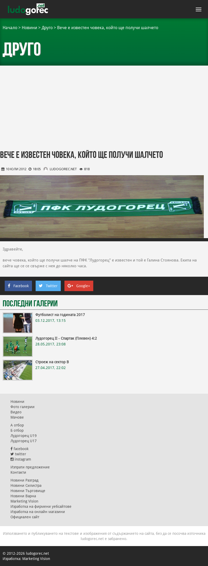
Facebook (18, 286)
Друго (47, 27)
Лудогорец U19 (23, 436)
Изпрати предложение (30, 467)
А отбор (17, 425)
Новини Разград (24, 480)
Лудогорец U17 (23, 441)
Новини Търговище (27, 491)
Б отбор (17, 430)
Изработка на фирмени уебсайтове (41, 506)
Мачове (17, 417)
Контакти (18, 472)
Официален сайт (24, 517)
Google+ (79, 286)
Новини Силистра (25, 485)
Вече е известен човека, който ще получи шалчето (107, 27)
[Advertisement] (104, 105)
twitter (18, 454)
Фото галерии (22, 407)
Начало (10, 27)
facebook (19, 449)
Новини (29, 27)
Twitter (48, 286)
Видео (15, 412)
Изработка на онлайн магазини (37, 512)
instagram (20, 459)
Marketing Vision (24, 501)
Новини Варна (23, 496)
